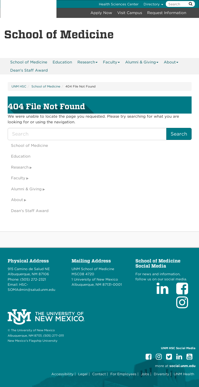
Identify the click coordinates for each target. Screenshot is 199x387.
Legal (83, 374)
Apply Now (101, 12)
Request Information (166, 12)
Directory (153, 4)
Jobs (145, 374)
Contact (99, 374)
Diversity (161, 374)
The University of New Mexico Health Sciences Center (28, 9)
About (171, 63)
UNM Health (184, 374)
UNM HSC (18, 86)
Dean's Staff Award (29, 70)
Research (87, 63)
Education (62, 62)
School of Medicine (28, 62)
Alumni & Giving (142, 63)
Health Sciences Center (118, 4)
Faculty (111, 63)
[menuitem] (29, 62)
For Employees (123, 374)
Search (179, 134)
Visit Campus (129, 12)
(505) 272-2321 (33, 279)
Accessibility (62, 374)
